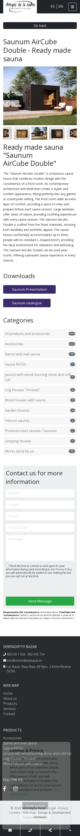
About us (10, 698)
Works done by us (40, 451)
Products (10, 703)
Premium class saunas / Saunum (40, 430)
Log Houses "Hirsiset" (40, 390)
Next (71, 95)
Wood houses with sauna (40, 400)
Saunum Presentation (29, 289)
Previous (8, 95)
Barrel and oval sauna (40, 354)
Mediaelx (40, 817)
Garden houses (40, 410)
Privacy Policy (64, 569)
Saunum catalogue (27, 303)
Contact (9, 713)
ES (53, 6)
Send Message (40, 601)
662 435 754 (36, 654)
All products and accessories (40, 333)
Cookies (14, 812)
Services (9, 708)
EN (60, 6)
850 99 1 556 (16, 654)
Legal (52, 808)
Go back (40, 25)
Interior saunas (40, 420)
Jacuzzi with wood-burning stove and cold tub (40, 377)
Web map (29, 812)
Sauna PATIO (40, 364)
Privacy (63, 808)
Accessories (40, 344)
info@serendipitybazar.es (24, 660)
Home (8, 693)
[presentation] (28, 587)
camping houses (40, 441)
